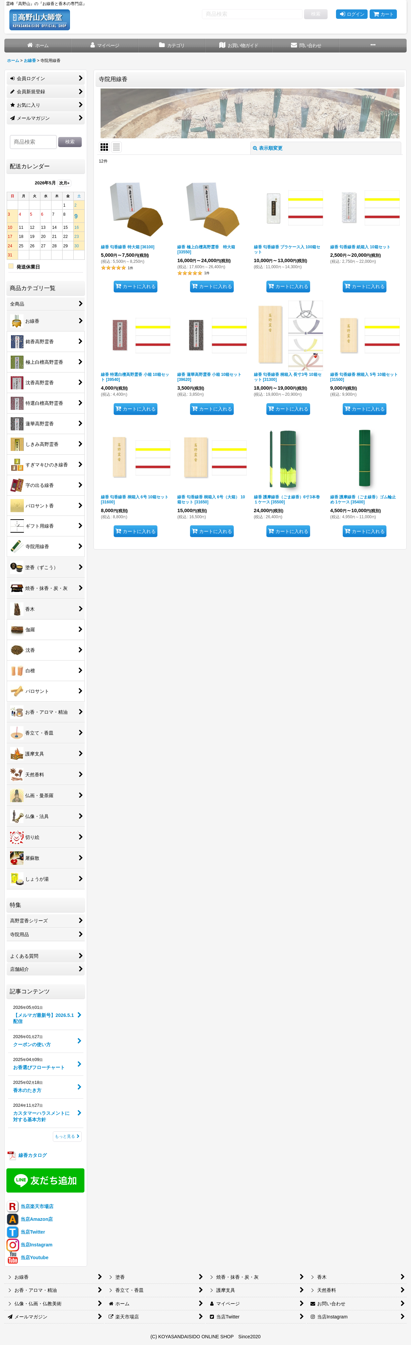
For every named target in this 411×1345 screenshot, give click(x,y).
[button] (372, 45)
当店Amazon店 (29, 1219)
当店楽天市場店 (29, 1206)
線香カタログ (26, 1155)
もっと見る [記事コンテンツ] (67, 1136)
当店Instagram (29, 1244)
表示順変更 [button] (268, 148)
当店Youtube (27, 1257)
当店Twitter (25, 1232)
